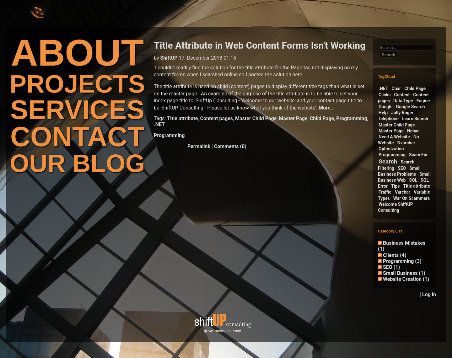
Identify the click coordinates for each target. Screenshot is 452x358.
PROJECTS (77, 84)
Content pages (216, 118)
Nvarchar (406, 142)
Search (388, 161)
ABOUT (77, 52)
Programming (351, 118)
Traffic (385, 192)
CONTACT (77, 136)
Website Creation (406, 279)
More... (327, 108)
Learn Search (415, 118)
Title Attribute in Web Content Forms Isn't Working (259, 45)
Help (383, 112)
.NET (159, 124)
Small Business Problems (399, 171)
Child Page (322, 118)
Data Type (403, 100)
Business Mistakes (401, 246)
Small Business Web (404, 177)
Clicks (385, 94)
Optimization (391, 148)
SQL (413, 180)
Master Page (293, 118)
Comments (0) (230, 146)
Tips (395, 186)
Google (386, 106)
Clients (394, 255)
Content (402, 94)
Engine (423, 100)
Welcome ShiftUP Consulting (395, 207)
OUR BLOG (77, 163)
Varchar (402, 192)
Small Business (404, 273)
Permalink (198, 146)
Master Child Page (256, 118)
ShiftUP (168, 58)
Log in (429, 294)
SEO (402, 168)
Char (396, 88)
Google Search (410, 106)
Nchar (413, 130)
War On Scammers (411, 198)
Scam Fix (418, 154)
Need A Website (394, 136)
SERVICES (77, 110)
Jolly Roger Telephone (395, 115)
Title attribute (182, 118)
